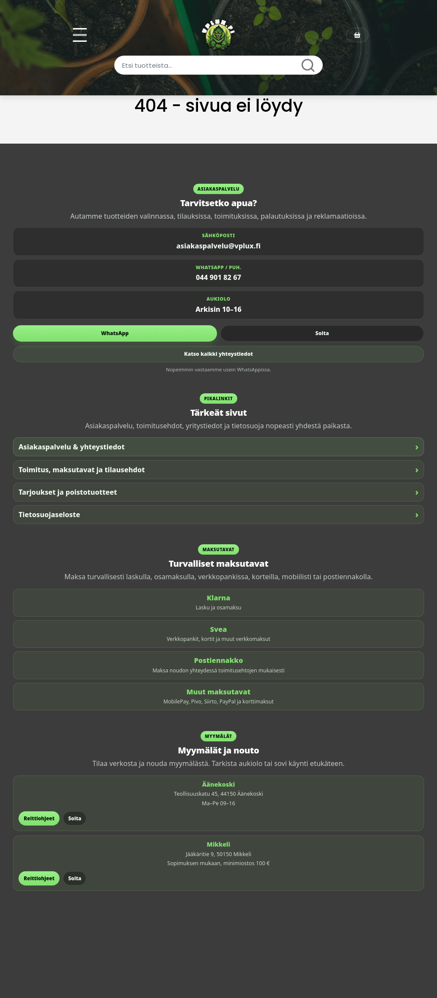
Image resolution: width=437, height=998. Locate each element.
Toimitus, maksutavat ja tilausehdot (218, 469)
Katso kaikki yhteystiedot (218, 354)
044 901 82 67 (218, 277)
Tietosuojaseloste (218, 514)
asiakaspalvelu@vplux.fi (218, 246)
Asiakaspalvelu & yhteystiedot (218, 446)
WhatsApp (115, 333)
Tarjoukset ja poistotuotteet (218, 492)
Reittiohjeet (39, 818)
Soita (322, 333)
